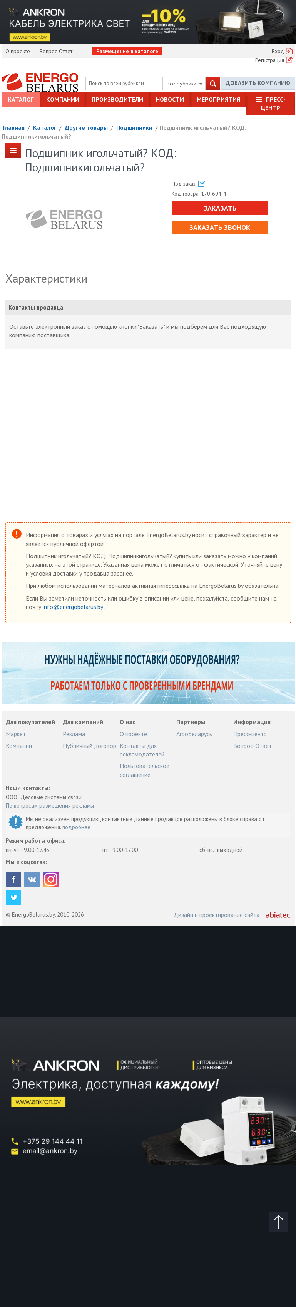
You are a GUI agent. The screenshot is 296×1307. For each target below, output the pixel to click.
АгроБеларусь (194, 734)
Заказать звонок (219, 227)
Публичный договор (89, 746)
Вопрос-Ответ (56, 51)
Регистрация (269, 60)
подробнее (76, 827)
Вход (278, 51)
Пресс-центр (273, 103)
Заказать (220, 208)
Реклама (74, 734)
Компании (62, 99)
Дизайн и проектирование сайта (216, 915)
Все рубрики (185, 83)
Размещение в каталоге (127, 51)
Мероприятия (218, 99)
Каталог (20, 99)
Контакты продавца (35, 307)
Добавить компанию (258, 83)
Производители (117, 99)
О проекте (17, 51)
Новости (170, 99)
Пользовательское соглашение (144, 770)
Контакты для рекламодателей (142, 750)
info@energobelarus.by (73, 607)
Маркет (16, 734)
